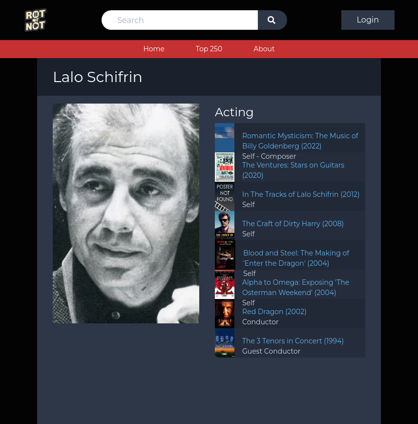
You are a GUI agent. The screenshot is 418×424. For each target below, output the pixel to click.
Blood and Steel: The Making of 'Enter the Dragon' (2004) (296, 258)
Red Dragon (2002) (274, 311)
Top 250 (209, 48)
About (263, 48)
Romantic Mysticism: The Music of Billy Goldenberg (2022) (300, 140)
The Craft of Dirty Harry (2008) (293, 223)
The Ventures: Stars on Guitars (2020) (293, 170)
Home (153, 48)
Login (368, 19)
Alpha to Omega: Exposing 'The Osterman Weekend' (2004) (295, 287)
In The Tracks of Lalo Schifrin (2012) (301, 194)
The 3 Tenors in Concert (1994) (293, 341)
